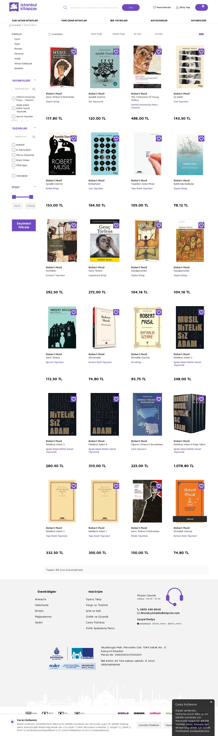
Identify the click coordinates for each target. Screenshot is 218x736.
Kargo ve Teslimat (97, 604)
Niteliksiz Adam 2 (183, 357)
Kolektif (18, 145)
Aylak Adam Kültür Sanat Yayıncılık (21, 108)
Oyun (17, 38)
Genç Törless (96, 270)
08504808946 (110, 664)
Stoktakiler (20, 175)
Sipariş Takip (93, 599)
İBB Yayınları (119, 20)
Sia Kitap (136, 362)
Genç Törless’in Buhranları (60, 96)
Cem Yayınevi (138, 449)
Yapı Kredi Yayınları (142, 188)
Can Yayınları (181, 101)
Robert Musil (54, 93)
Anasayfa (15, 25)
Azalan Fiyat (119, 33)
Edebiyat (16, 33)
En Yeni (137, 33)
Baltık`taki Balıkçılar (184, 183)
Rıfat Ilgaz (19, 165)
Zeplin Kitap (52, 101)
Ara (131, 7)
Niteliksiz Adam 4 (98, 444)
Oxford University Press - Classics (23, 98)
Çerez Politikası (95, 622)
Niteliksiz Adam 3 (55, 444)
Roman (18, 48)
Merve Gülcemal (23, 155)
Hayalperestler (139, 270)
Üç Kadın (178, 96)
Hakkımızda (41, 604)
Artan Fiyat (96, 33)
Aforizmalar (95, 357)
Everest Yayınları (55, 275)
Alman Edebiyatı (23, 63)
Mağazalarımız (43, 616)
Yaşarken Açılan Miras (142, 183)
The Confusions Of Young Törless (145, 98)
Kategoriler (159, 20)
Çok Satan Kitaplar (25, 20)
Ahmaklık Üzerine (140, 357)
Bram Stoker (21, 160)
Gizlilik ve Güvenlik (97, 616)
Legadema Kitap (97, 275)
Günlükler (51, 270)
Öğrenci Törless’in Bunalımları (147, 444)
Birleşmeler (94, 183)
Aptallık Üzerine (97, 96)
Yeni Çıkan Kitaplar (74, 20)
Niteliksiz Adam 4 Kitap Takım (189, 444)
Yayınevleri (198, 20)
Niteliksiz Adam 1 (98, 531)
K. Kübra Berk (21, 150)
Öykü (17, 43)
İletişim (39, 610)
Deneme (19, 53)
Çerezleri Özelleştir (149, 725)
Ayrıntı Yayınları (22, 116)
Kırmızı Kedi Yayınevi (100, 362)
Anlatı (17, 58)
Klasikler (18, 68)
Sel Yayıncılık (96, 101)
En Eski (158, 33)
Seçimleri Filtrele (23, 226)
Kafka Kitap (52, 188)
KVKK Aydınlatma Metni (100, 628)
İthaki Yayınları (139, 535)
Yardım (39, 622)
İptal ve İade (93, 610)
